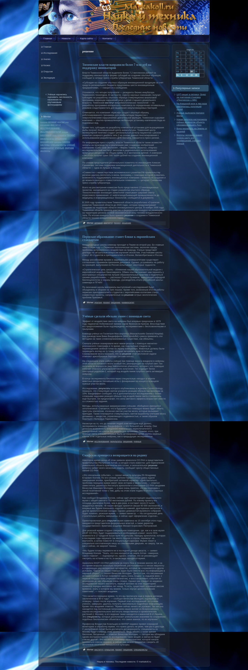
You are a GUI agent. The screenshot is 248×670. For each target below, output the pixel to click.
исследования (101, 441)
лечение (65, 132)
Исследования (50, 53)
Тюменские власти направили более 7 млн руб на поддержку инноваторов (116, 66)
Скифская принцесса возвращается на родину (114, 455)
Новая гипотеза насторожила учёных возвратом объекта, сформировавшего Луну (192, 122)
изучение (45, 125)
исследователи (50, 131)
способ (71, 144)
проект (71, 135)
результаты (47, 138)
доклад (61, 122)
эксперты (45, 150)
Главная (47, 38)
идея (67, 122)
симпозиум (57, 142)
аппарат (52, 122)
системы (45, 144)
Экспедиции (49, 78)
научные (46, 135)
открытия (111, 520)
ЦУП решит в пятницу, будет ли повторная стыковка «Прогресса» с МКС (191, 97)
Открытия (48, 71)
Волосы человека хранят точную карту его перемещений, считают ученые (190, 139)
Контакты (107, 38)
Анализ (46, 59)
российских (46, 142)
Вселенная (44, 122)
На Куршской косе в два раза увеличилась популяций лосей (192, 106)
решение (61, 138)
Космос (46, 65)
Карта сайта (86, 38)
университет (47, 148)
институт (55, 124)
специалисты (58, 144)
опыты (54, 135)
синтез (66, 141)
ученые (59, 147)
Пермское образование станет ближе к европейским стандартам (118, 238)
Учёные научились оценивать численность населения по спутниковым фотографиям (60, 99)
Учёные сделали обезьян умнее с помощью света (116, 316)
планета (61, 135)
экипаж (69, 147)
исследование (50, 128)
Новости (66, 38)
